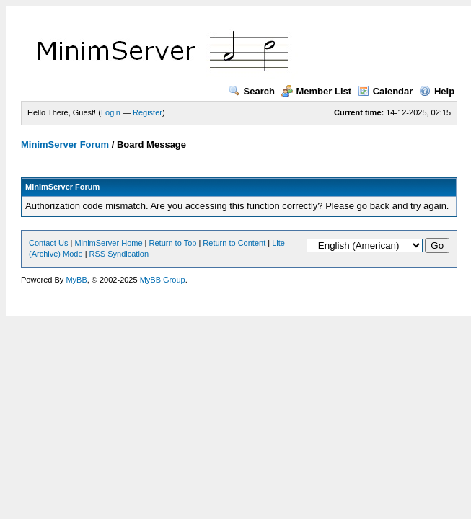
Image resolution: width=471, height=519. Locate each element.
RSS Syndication (119, 253)
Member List (316, 91)
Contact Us (48, 243)
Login (110, 112)
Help (436, 91)
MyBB (76, 279)
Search (252, 91)
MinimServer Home (108, 243)
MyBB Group (162, 279)
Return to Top (173, 243)
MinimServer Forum (65, 144)
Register (147, 112)
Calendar (385, 91)
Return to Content (234, 243)
